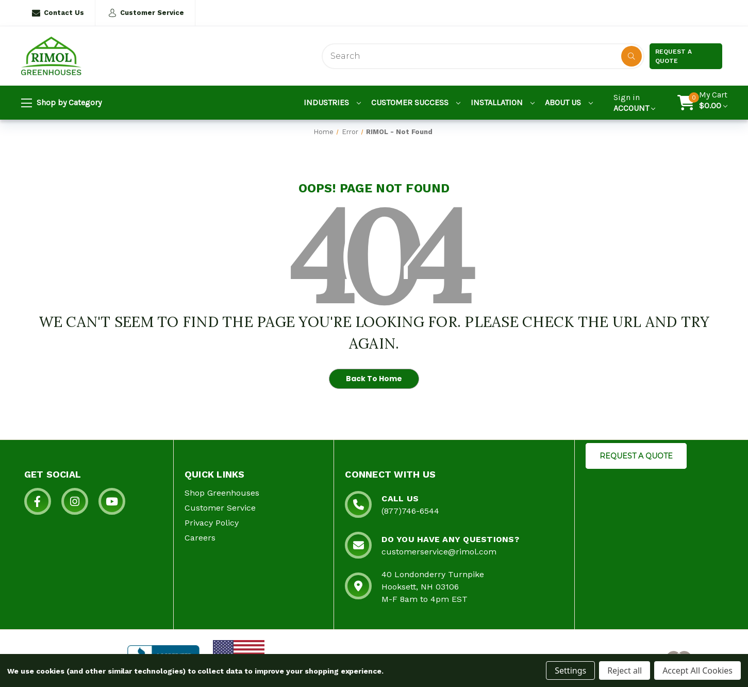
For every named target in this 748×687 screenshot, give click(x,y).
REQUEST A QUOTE (636, 456)
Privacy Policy (212, 523)
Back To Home (374, 378)
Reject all (624, 670)
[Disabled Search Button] (631, 56)
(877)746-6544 (410, 511)
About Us (569, 102)
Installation (503, 102)
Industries (332, 102)
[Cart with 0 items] (713, 103)
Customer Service (146, 13)
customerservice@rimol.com (438, 552)
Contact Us (58, 13)
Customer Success (415, 102)
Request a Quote (673, 56)
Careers (200, 538)
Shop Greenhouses (222, 493)
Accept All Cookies (697, 670)
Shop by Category (61, 103)
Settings (570, 670)
